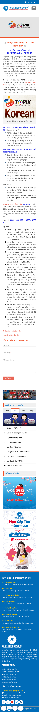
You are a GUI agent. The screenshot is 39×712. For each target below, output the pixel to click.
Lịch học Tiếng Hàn (14, 447)
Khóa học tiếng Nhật (10, 682)
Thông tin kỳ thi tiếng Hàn (12, 331)
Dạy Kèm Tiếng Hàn (14, 437)
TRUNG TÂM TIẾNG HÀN (12, 204)
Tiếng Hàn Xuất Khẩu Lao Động (18, 452)
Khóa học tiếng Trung (10, 677)
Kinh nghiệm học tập (10, 669)
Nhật (32, 411)
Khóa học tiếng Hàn (9, 679)
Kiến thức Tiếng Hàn (14, 466)
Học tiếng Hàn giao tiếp (11, 335)
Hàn (15, 411)
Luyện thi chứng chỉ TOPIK (17, 433)
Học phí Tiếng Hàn (14, 442)
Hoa (23, 411)
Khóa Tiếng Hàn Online (15, 423)
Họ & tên (19, 346)
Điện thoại (19, 354)
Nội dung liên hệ (19, 361)
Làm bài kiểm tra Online (11, 672)
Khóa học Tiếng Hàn (14, 428)
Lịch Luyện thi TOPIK (14, 461)
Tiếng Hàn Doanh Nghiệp (16, 456)
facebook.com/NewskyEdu (18, 693)
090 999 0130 (7, 691)
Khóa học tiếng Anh (9, 674)
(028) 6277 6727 (18, 691)
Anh (7, 411)
